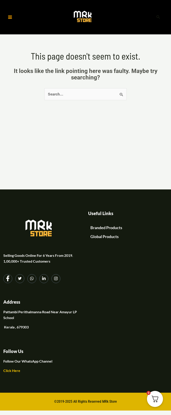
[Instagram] (55, 278)
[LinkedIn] (43, 278)
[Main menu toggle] (10, 17)
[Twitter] (19, 278)
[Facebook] (7, 278)
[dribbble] (31, 278)
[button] (158, 17)
